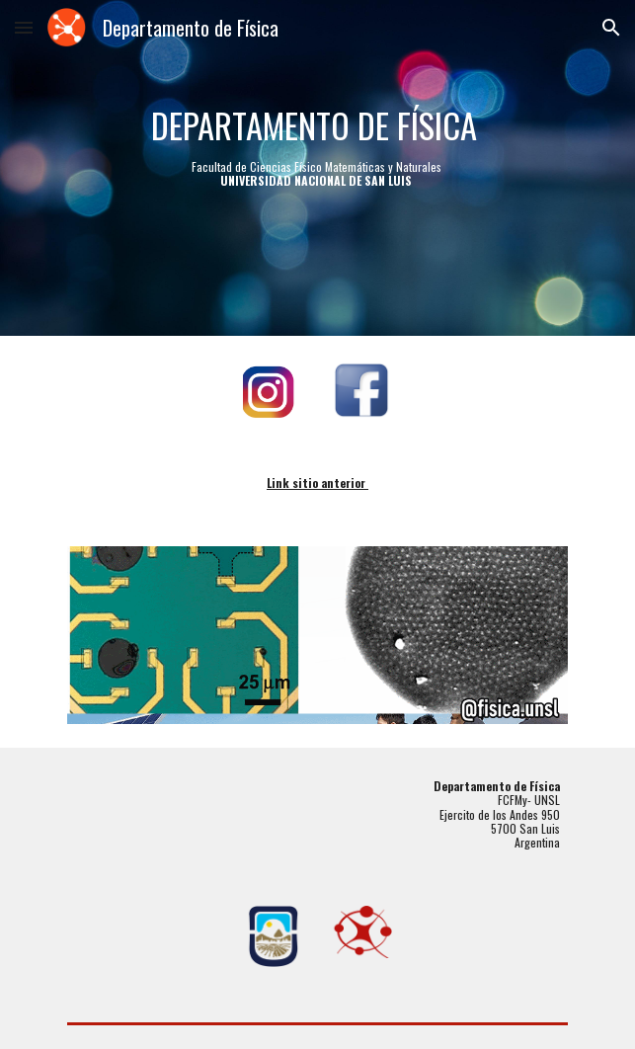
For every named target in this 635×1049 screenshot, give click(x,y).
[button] (23, 27)
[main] (317, 168)
